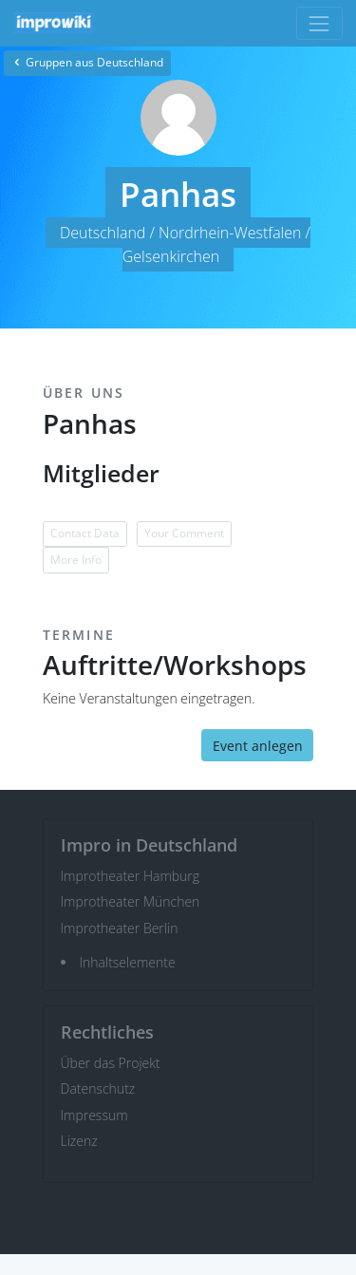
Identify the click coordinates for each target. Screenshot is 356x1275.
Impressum (94, 1115)
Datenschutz (98, 1088)
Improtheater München (130, 901)
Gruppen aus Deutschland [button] (87, 62)
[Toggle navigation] (319, 23)
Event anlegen (258, 746)
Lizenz (79, 1141)
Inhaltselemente (128, 962)
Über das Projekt (110, 1063)
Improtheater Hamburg (130, 876)
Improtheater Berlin (119, 928)
